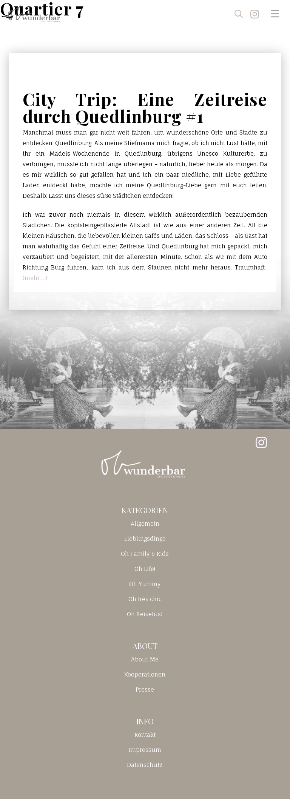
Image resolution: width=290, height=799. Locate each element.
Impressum (144, 749)
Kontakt (145, 734)
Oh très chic (145, 599)
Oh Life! (144, 568)
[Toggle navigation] (275, 13)
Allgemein (145, 523)
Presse (145, 689)
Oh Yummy (145, 584)
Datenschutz (145, 764)
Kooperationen (144, 674)
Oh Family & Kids (145, 553)
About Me (145, 659)
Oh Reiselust (145, 614)
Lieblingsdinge (145, 538)
